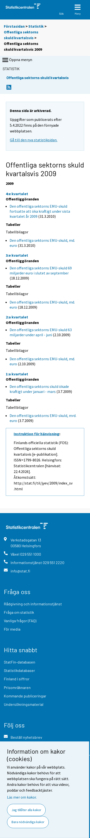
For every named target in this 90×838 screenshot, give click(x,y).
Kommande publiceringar (25, 696)
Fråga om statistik (19, 612)
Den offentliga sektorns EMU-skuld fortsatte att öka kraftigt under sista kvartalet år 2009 (40, 211)
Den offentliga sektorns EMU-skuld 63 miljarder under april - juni (41, 332)
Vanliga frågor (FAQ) (20, 620)
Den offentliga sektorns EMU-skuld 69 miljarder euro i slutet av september (41, 270)
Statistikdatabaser (19, 670)
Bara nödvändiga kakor (28, 822)
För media (12, 629)
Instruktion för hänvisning (36, 433)
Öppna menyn (16, 60)
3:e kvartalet (17, 255)
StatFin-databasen (19, 662)
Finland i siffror (17, 679)
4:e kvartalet (17, 193)
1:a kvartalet (17, 374)
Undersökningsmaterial (23, 704)
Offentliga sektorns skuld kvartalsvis (37, 77)
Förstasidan (14, 26)
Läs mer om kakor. (22, 797)
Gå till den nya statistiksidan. (33, 139)
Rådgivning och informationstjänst (33, 604)
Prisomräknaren (17, 687)
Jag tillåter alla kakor (26, 810)
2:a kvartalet (17, 317)
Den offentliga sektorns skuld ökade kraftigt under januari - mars (39, 389)
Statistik (36, 26)
